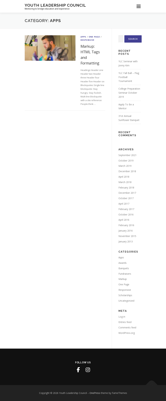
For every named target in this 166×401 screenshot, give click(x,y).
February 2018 (126, 187)
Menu (138, 6)
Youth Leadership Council (55, 5)
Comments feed (127, 327)
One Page (94, 36)
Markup (122, 279)
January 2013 (125, 241)
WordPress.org (126, 333)
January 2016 (125, 230)
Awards (122, 262)
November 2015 (127, 236)
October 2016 (126, 214)
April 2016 (123, 219)
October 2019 (126, 160)
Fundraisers (124, 273)
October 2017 (126, 198)
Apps (83, 36)
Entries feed (124, 322)
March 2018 (124, 182)
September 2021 (127, 155)
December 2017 (127, 192)
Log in (121, 316)
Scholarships (125, 295)
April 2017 (123, 203)
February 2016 (126, 225)
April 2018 (123, 176)
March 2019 (124, 165)
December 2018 (127, 171)
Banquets (123, 268)
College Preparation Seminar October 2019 (129, 92)
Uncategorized (126, 300)
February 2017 (126, 209)
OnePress (95, 393)
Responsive (87, 40)
